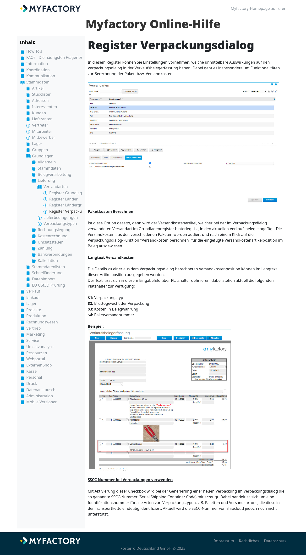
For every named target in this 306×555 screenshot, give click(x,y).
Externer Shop (39, 365)
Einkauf (33, 297)
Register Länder (63, 199)
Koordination (38, 69)
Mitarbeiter (42, 131)
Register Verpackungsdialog (74, 211)
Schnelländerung (47, 272)
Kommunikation (40, 75)
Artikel (38, 88)
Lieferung (46, 180)
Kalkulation (48, 260)
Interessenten (44, 106)
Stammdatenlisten (48, 266)
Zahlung (45, 248)
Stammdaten (37, 82)
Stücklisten (41, 94)
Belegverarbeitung (54, 174)
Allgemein (47, 162)
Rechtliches (249, 541)
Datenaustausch (40, 389)
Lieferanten (42, 119)
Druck (31, 383)
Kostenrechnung (52, 236)
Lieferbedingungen (61, 217)
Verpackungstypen (60, 223)
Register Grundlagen (68, 192)
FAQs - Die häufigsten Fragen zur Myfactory (65, 57)
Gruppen (40, 149)
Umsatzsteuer (50, 242)
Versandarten (56, 186)
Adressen (40, 100)
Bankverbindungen (55, 254)
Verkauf (33, 291)
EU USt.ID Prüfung (48, 285)
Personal (34, 377)
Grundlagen (43, 156)
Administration (39, 396)
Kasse (31, 371)
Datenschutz (275, 541)
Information (37, 63)
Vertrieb (33, 328)
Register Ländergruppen (71, 205)
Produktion (36, 315)
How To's (34, 51)
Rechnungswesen (42, 322)
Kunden (39, 113)
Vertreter (40, 125)
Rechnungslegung (54, 229)
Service (32, 340)
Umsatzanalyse (39, 346)
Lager (37, 143)
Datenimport (43, 279)
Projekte (33, 309)
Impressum (223, 541)
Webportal (35, 358)
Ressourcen (36, 352)
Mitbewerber (43, 137)
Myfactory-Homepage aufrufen (258, 8)
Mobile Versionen (42, 402)
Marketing (35, 334)
